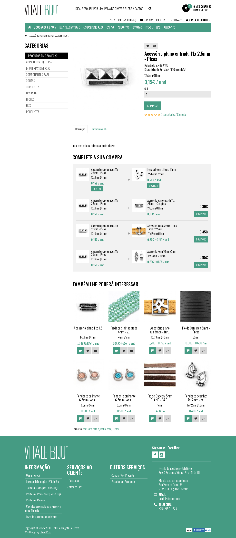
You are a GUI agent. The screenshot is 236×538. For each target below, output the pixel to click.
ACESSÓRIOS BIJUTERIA (45, 28)
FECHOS (149, 28)
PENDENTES (169, 28)
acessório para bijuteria (94, 429)
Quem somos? (33, 475)
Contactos (74, 481)
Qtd (146, 88)
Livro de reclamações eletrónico (41, 517)
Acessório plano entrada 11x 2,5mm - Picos (49, 35)
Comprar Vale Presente (122, 475)
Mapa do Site (75, 487)
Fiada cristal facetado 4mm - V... (124, 329)
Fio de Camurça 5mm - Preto (196, 329)
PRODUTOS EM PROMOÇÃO (43, 56)
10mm (116, 429)
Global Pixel (45, 532)
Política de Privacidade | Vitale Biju (43, 494)
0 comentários (168, 114)
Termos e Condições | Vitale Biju (42, 488)
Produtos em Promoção (123, 481)
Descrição (80, 129)
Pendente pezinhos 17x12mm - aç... (195, 397)
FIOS (158, 28)
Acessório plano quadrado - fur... (160, 329)
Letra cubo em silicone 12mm (161, 169)
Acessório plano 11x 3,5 (88, 327)
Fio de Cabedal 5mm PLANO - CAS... (160, 397)
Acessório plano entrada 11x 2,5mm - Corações (161, 202)
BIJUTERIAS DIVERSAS (69, 28)
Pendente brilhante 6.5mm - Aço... (88, 397)
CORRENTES (123, 28)
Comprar (152, 106)
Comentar (182, 114)
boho (109, 429)
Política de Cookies (35, 500)
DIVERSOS (137, 28)
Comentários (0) (99, 129)
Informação (37, 467)
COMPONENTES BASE (93, 28)
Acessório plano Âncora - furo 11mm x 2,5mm (162, 227)
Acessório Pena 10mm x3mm (161, 251)
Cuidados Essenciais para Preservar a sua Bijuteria (43, 508)
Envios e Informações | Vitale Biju (42, 481)
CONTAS (110, 28)
